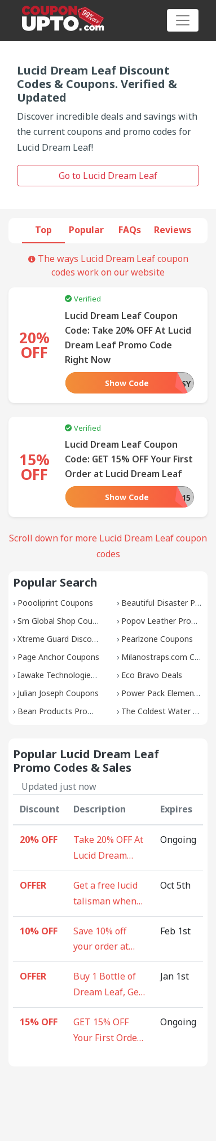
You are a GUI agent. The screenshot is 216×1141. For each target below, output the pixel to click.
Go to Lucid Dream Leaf (108, 175)
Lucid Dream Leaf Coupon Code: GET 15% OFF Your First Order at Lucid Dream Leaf (129, 459)
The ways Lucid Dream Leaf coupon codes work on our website (108, 265)
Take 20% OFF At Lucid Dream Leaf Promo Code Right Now (109, 848)
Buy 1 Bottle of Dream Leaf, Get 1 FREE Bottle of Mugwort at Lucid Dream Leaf (107, 985)
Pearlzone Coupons (157, 638)
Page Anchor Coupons (58, 657)
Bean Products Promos (60, 711)
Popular (86, 230)
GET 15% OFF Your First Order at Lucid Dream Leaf (107, 1031)
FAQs (129, 230)
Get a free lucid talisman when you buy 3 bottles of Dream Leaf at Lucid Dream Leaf (109, 894)
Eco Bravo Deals (151, 675)
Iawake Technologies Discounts (75, 675)
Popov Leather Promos (164, 620)
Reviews (172, 230)
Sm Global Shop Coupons (64, 620)
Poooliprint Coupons (55, 602)
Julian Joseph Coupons (58, 693)
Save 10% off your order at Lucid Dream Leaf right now (104, 940)
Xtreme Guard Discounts (62, 638)
